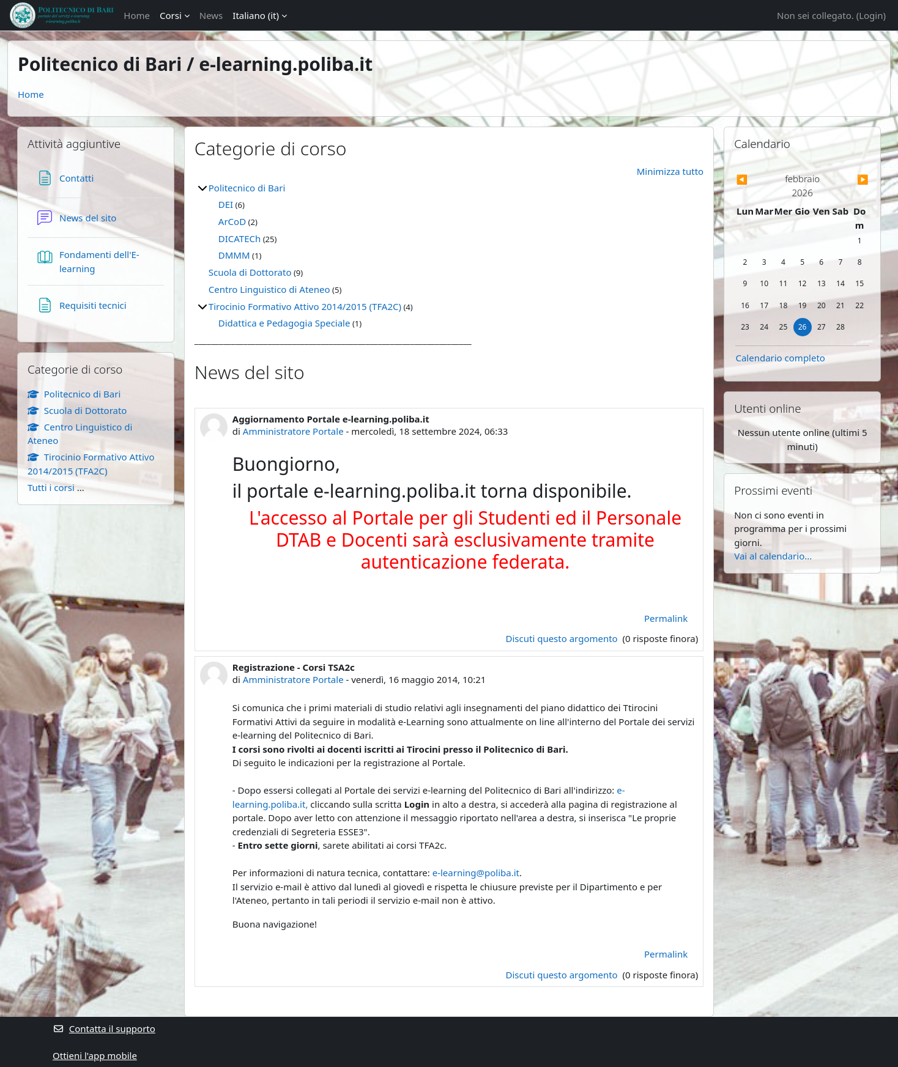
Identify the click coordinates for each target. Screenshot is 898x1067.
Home (137, 15)
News (211, 15)
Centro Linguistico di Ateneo (269, 289)
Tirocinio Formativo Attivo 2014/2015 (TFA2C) (305, 306)
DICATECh (239, 238)
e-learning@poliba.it (475, 872)
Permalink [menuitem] (666, 618)
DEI (225, 204)
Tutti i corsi (51, 487)
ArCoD (232, 221)
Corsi (171, 15)
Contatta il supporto (104, 1028)
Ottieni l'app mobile (95, 1055)
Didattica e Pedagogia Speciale (284, 323)
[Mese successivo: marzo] (849, 179)
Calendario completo (780, 358)
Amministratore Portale (293, 431)
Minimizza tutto (670, 171)
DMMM (234, 255)
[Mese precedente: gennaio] (755, 179)
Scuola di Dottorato (250, 272)
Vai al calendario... (773, 556)
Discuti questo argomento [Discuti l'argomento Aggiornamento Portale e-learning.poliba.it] (563, 638)
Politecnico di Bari (247, 188)
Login (871, 15)
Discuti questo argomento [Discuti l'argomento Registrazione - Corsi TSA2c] (563, 975)
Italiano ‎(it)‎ (255, 15)
